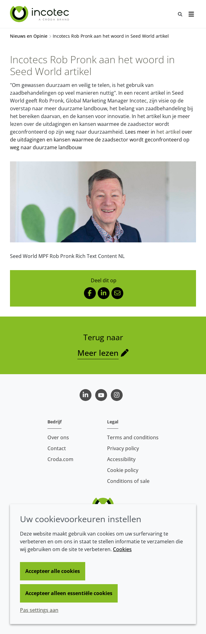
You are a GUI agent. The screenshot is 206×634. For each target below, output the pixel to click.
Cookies (122, 549)
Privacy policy (123, 448)
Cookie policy (122, 470)
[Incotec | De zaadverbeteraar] (40, 14)
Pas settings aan (39, 610)
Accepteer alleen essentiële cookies (68, 593)
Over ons (58, 437)
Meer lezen (98, 353)
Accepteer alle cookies (52, 571)
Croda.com (60, 459)
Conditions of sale (128, 481)
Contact (56, 448)
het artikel (168, 131)
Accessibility (121, 459)
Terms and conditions (133, 437)
